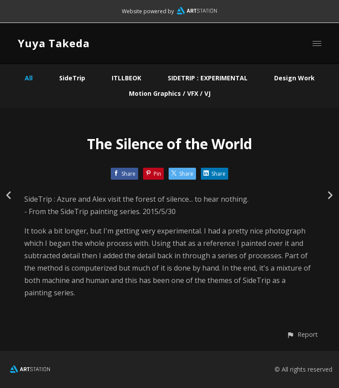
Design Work (294, 78)
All (29, 78)
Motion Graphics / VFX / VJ (170, 93)
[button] (302, 334)
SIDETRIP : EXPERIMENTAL (208, 78)
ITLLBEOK (126, 78)
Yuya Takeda (54, 43)
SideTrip (72, 78)
